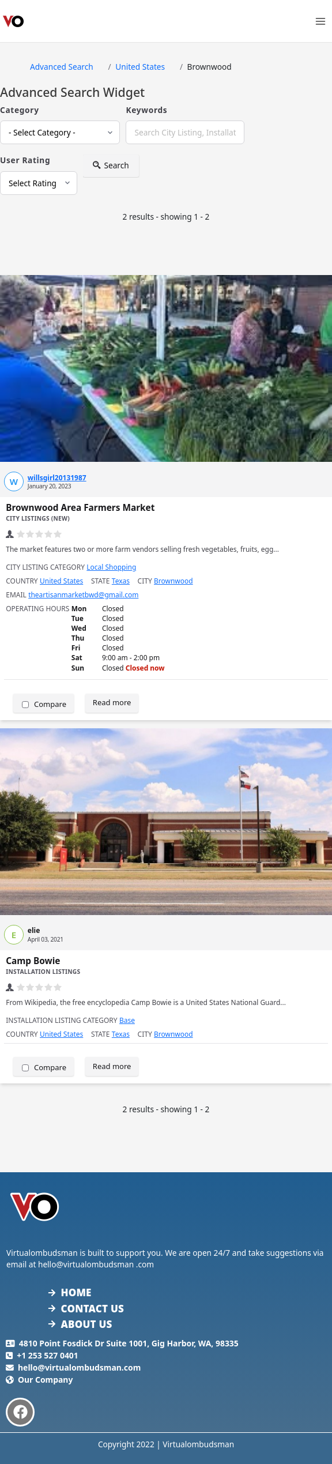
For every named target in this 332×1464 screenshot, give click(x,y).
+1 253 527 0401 (47, 1355)
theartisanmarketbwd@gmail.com (83, 595)
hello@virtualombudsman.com (79, 1367)
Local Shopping (111, 567)
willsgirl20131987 (57, 478)
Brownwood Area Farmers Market (80, 508)
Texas (121, 581)
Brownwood (173, 581)
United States (61, 581)
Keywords (146, 109)
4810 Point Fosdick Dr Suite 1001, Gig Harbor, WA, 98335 (129, 1343)
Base (127, 1020)
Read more (112, 702)
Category (19, 109)
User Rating (25, 160)
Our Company (45, 1379)
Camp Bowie (33, 961)
